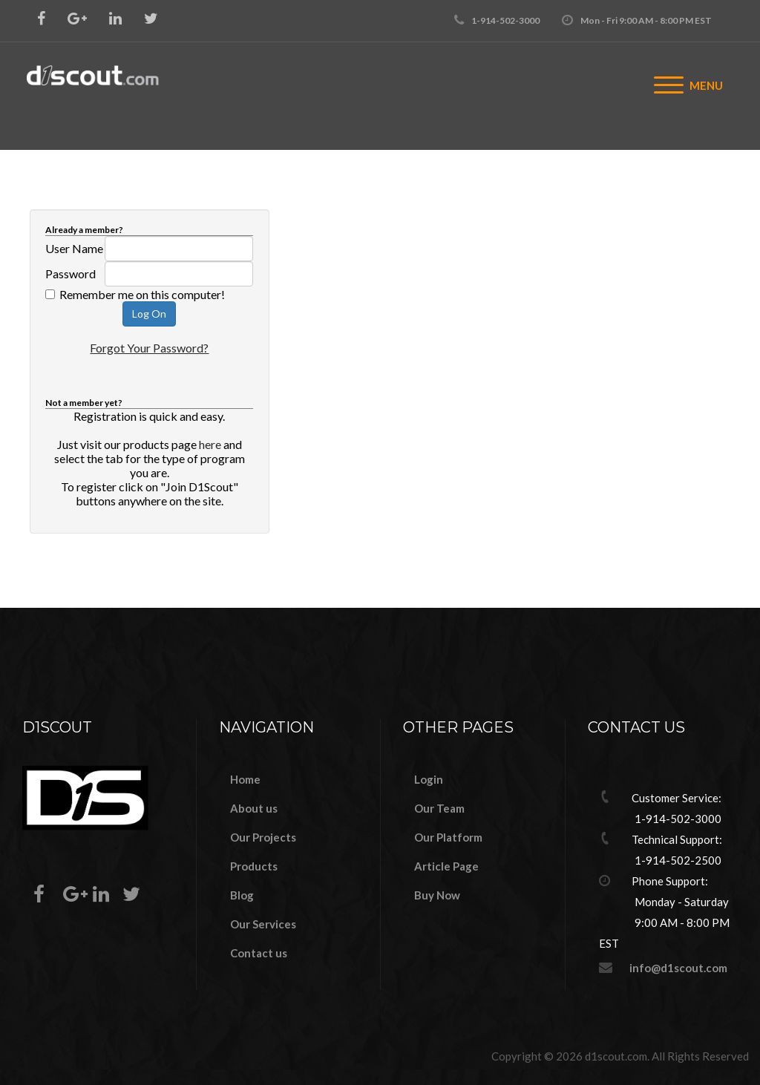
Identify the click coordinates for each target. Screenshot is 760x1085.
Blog (242, 895)
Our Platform (448, 837)
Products (254, 866)
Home (245, 779)
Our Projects (263, 837)
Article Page (446, 866)
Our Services (263, 924)
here (210, 444)
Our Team (439, 808)
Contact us (258, 953)
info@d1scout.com (678, 967)
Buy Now (437, 895)
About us (254, 808)
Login (428, 779)
